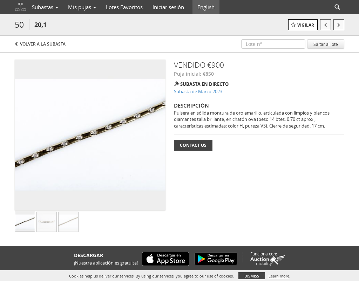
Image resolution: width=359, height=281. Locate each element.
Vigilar (305, 25)
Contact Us (193, 145)
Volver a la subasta (43, 44)
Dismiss (251, 276)
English (206, 7)
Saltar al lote (325, 44)
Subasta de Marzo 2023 (198, 91)
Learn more (279, 276)
